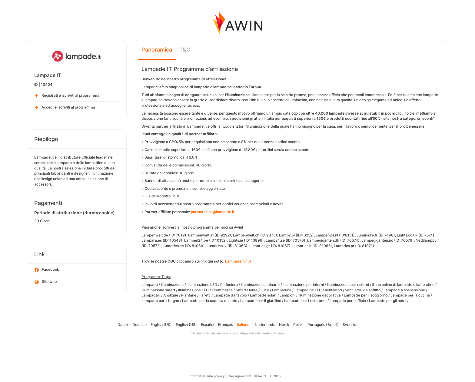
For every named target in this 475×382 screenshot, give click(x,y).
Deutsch (139, 324)
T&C (184, 49)
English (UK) (161, 324)
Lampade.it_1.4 (238, 261)
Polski (298, 324)
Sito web (46, 282)
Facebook (47, 270)
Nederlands (265, 324)
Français (225, 324)
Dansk (123, 324)
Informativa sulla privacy (207, 376)
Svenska (350, 324)
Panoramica (156, 49)
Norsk (284, 324)
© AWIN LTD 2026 (267, 376)
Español (207, 324)
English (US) (186, 324)
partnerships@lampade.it (212, 211)
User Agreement (239, 376)
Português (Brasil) (323, 324)
